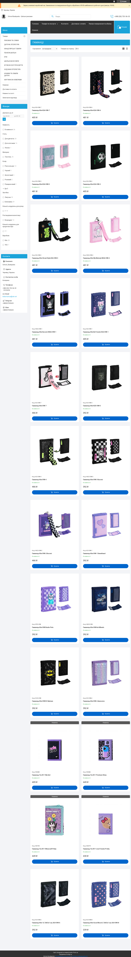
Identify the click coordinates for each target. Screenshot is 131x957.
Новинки (6, 85)
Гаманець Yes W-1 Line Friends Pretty (96, 849)
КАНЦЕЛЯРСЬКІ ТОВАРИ (12, 49)
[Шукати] (52, 16)
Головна (35, 24)
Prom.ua (75, 952)
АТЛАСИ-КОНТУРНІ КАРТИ (13, 65)
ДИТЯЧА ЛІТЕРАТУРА (11, 44)
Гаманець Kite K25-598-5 (92, 406)
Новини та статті (8, 93)
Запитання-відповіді (10, 98)
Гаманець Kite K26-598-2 (92, 184)
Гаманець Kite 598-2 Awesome (94, 701)
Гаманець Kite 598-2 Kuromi (42, 553)
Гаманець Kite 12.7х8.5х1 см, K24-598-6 (46, 923)
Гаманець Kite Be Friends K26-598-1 (95, 332)
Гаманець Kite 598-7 (39, 406)
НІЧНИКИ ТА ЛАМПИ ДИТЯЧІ (11, 74)
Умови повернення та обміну (100, 24)
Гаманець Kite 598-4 (39, 479)
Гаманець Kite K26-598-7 (41, 110)
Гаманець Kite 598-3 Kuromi (93, 479)
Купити (56, 123)
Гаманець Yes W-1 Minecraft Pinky (44, 849)
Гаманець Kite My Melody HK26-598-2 (96, 258)
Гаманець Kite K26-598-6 (92, 110)
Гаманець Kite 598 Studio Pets (42, 627)
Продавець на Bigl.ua (65, 954)
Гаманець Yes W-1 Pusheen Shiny (94, 775)
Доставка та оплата (10, 89)
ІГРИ (5, 57)
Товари (5, 36)
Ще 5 (6, 188)
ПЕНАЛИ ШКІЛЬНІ (10, 53)
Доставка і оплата (78, 24)
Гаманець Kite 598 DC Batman (42, 701)
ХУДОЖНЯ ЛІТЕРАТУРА (12, 69)
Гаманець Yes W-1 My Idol (41, 775)
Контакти (64, 24)
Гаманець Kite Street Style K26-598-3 (45, 258)
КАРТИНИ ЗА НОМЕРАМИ (13, 80)
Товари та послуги (49, 24)
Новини (35, 30)
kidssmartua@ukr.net (10, 296)
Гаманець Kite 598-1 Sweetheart (94, 553)
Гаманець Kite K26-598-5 (41, 184)
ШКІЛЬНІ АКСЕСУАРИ (11, 61)
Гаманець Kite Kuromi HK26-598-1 (44, 332)
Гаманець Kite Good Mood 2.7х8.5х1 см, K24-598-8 (101, 923)
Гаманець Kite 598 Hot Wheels (93, 627)
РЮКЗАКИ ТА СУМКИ (11, 40)
